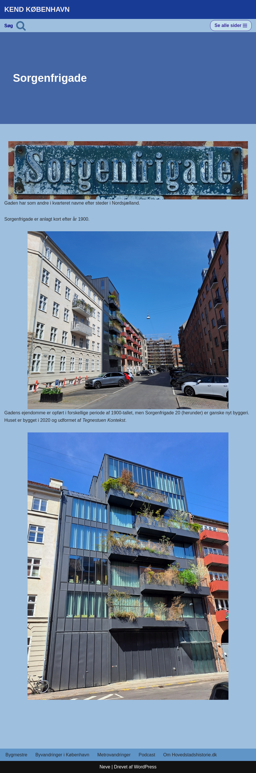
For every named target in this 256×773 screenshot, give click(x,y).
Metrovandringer (114, 755)
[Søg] (21, 25)
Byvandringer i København (62, 755)
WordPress (145, 766)
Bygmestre (16, 755)
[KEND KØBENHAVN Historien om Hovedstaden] (37, 9)
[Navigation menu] (231, 25)
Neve (105, 766)
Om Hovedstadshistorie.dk (191, 755)
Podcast (147, 755)
